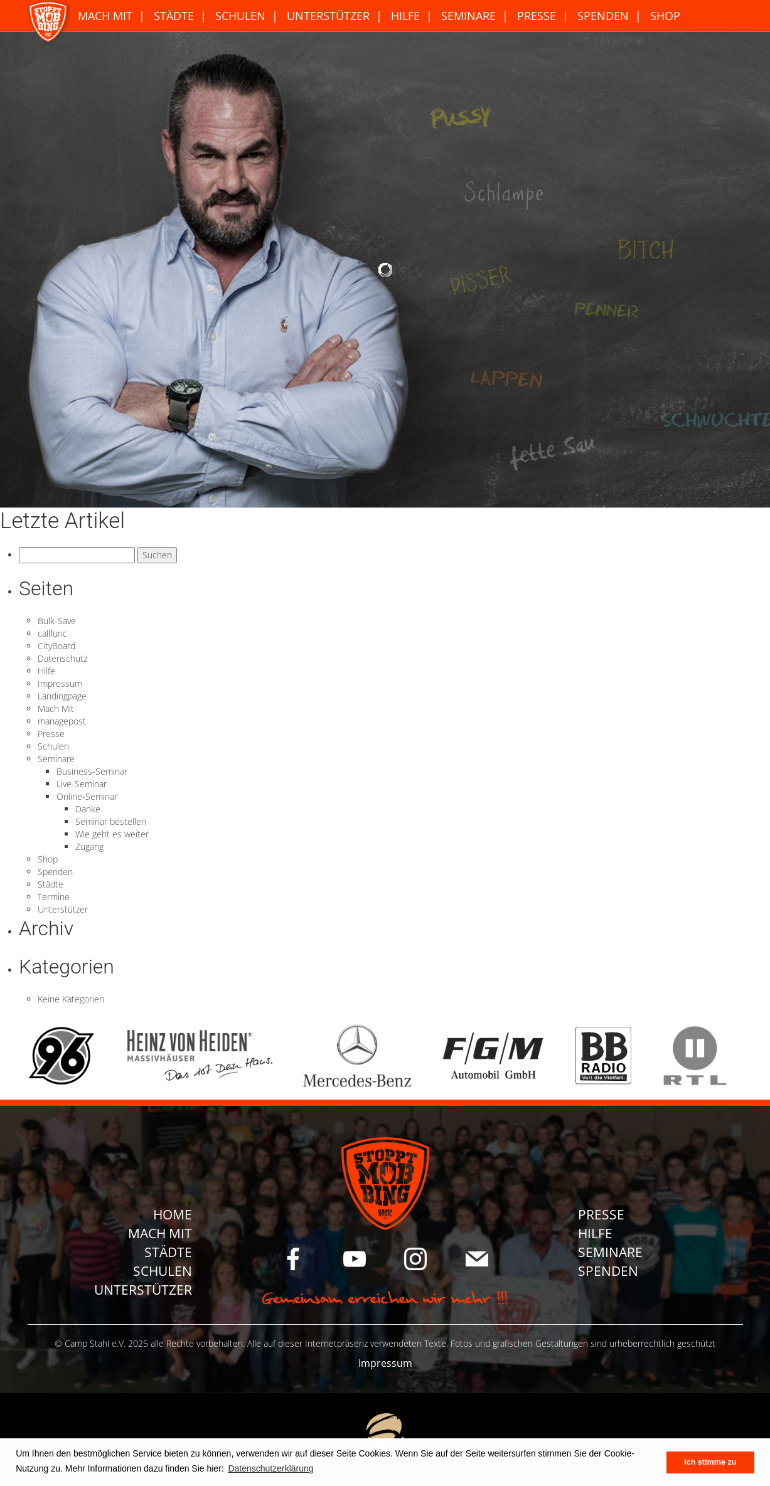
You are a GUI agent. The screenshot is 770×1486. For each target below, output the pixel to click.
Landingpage (62, 696)
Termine (54, 897)
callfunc (52, 633)
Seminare (468, 15)
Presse (536, 15)
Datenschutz (62, 658)
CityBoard (56, 646)
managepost (62, 721)
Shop (665, 15)
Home (172, 1214)
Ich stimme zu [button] (710, 1462)
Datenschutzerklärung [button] (270, 1468)
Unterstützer (328, 15)
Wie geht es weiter (112, 834)
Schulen (240, 15)
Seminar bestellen (110, 821)
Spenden (603, 15)
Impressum (60, 683)
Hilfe (405, 15)
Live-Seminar (81, 784)
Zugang (89, 846)
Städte (174, 15)
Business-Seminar (91, 771)
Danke (87, 809)
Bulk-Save (57, 621)
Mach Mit (105, 15)
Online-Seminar (86, 796)
